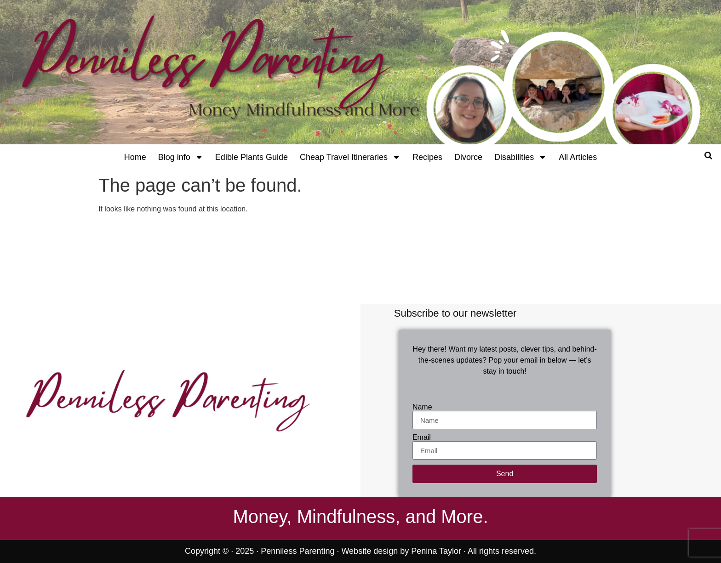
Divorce (468, 157)
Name (422, 407)
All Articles (578, 157)
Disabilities (520, 157)
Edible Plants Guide (251, 157)
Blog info (180, 157)
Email (421, 437)
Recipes (427, 157)
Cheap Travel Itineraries (350, 157)
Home (135, 157)
